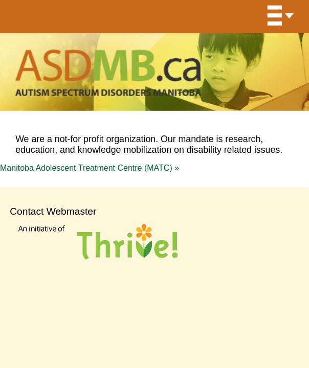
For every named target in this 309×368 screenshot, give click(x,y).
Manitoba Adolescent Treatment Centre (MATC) (89, 168)
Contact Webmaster (53, 211)
